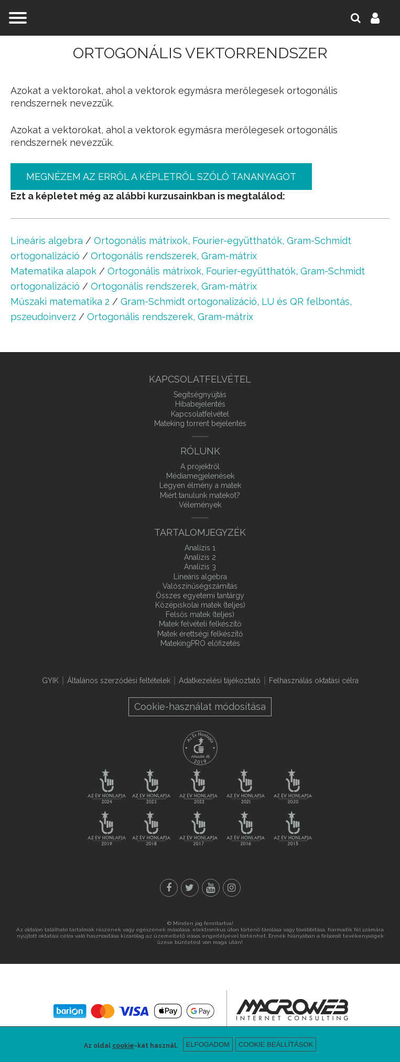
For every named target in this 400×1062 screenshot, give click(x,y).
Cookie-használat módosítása (200, 706)
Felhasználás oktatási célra (314, 680)
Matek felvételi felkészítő (200, 624)
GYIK (50, 680)
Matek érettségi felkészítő (200, 634)
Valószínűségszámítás (200, 586)
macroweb (292, 1010)
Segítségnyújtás (200, 394)
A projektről (200, 466)
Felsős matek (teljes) (200, 614)
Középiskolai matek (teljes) (200, 605)
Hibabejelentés (200, 404)
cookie (123, 1045)
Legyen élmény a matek (200, 485)
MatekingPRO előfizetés (200, 643)
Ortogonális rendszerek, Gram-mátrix (174, 255)
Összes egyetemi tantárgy (200, 595)
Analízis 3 (200, 566)
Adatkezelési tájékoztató (220, 680)
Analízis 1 (200, 548)
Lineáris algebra (46, 240)
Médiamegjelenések (200, 476)
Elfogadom (208, 1044)
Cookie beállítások (276, 1044)
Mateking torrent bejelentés (200, 423)
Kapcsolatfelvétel (200, 414)
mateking (200, 18)
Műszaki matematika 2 (60, 301)
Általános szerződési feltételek (118, 680)
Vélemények (200, 505)
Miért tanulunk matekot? (200, 495)
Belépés (381, 18)
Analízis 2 (200, 557)
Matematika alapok (53, 271)
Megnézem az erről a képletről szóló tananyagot (161, 176)
